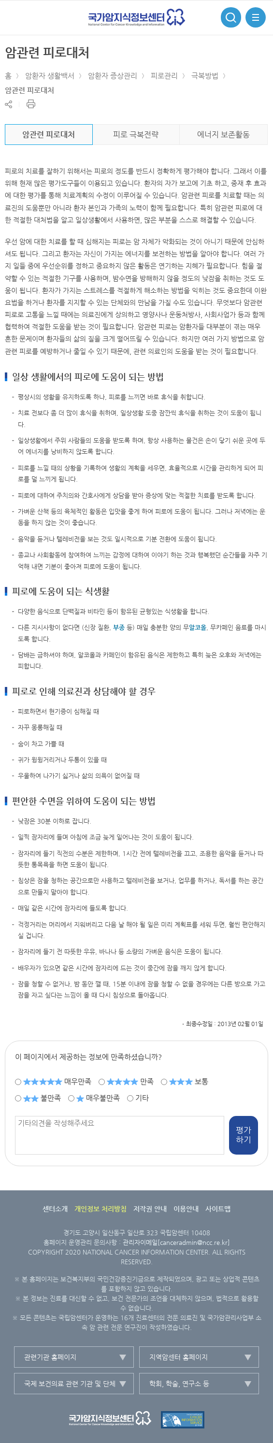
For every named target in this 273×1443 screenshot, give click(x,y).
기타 (142, 1098)
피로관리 (164, 75)
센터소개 (55, 1209)
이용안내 (186, 1209)
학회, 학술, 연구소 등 (179, 1383)
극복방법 (204, 75)
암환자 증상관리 (112, 75)
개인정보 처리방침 (100, 1209)
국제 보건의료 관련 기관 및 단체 (69, 1383)
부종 (119, 627)
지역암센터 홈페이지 (178, 1357)
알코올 (197, 627)
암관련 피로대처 (29, 90)
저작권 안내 (150, 1209)
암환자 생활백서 (49, 75)
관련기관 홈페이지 (50, 1357)
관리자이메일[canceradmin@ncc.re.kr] (176, 1242)
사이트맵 (217, 1209)
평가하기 (243, 1134)
